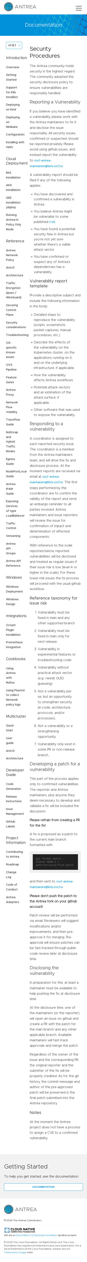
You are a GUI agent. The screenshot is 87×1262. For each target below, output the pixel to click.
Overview (12, 67)
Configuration (15, 134)
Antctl (10, 267)
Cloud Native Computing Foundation (36, 1235)
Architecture (14, 275)
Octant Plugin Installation (13, 630)
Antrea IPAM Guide (10, 489)
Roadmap (12, 864)
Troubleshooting (17, 335)
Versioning (13, 536)
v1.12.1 (12, 45)
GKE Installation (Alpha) (13, 202)
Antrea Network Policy (12, 255)
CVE (52, 222)
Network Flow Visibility (12, 407)
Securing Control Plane (12, 310)
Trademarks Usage (15, 1252)
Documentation (43, 1187)
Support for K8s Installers (12, 92)
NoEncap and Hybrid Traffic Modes (12, 442)
